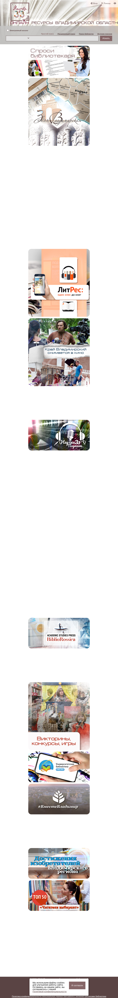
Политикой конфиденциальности (49, 991)
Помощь (107, 3)
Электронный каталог (19, 30)
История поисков (104, 34)
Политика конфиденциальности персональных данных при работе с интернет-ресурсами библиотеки (59, 996)
